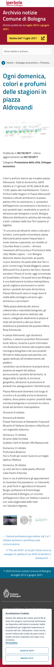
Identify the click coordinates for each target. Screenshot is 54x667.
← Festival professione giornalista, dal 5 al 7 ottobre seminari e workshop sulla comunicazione (27, 540)
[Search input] (27, 51)
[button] (27, 38)
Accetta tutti (27, 651)
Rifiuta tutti (27, 658)
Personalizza (11, 643)
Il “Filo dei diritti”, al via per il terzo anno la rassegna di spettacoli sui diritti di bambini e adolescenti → (27, 554)
